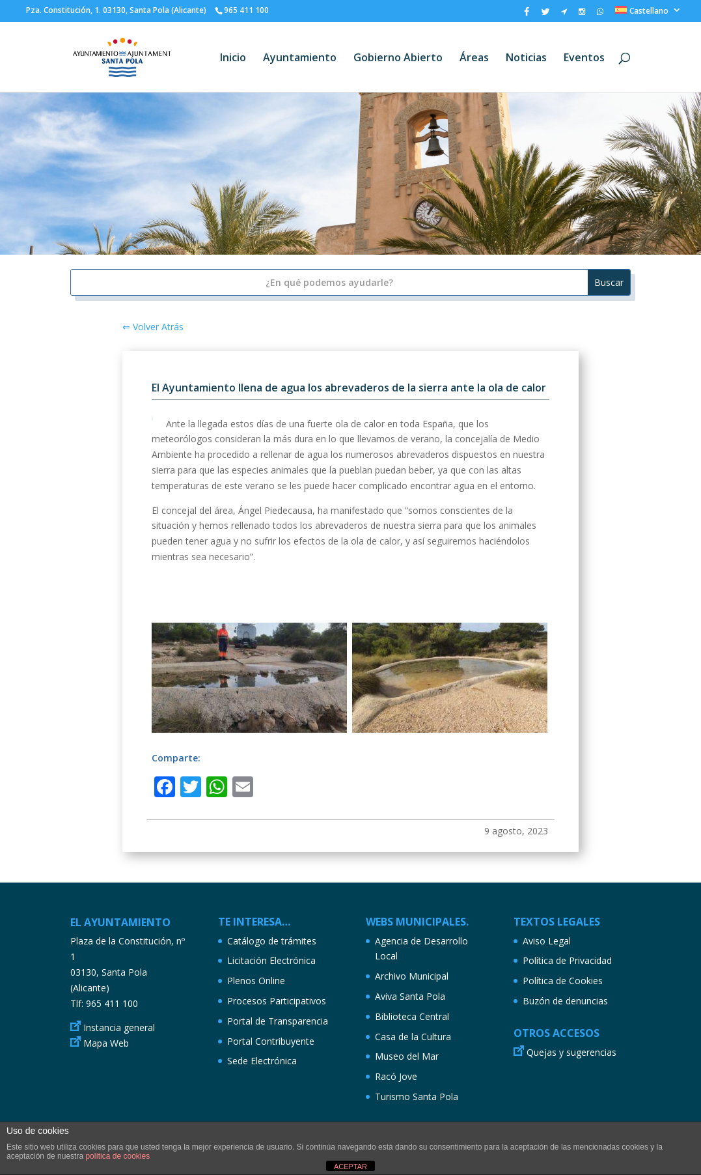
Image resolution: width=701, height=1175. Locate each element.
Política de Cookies (563, 980)
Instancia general (119, 1027)
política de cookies (117, 1156)
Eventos (584, 58)
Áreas (474, 58)
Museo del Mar (407, 1056)
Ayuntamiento (300, 58)
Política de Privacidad (567, 960)
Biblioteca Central (412, 1016)
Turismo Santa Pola (416, 1096)
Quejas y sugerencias (571, 1052)
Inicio (233, 58)
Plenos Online (256, 980)
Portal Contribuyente (270, 1041)
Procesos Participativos (276, 1001)
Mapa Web (106, 1043)
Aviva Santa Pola (410, 996)
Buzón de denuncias (565, 1001)
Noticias (526, 58)
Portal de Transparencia (277, 1021)
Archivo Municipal (411, 976)
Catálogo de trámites (271, 941)
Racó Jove (396, 1076)
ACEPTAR (350, 1166)
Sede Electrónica (262, 1061)
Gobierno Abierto (398, 58)
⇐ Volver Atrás (153, 326)
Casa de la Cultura (413, 1036)
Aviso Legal (547, 941)
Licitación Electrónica (271, 960)
